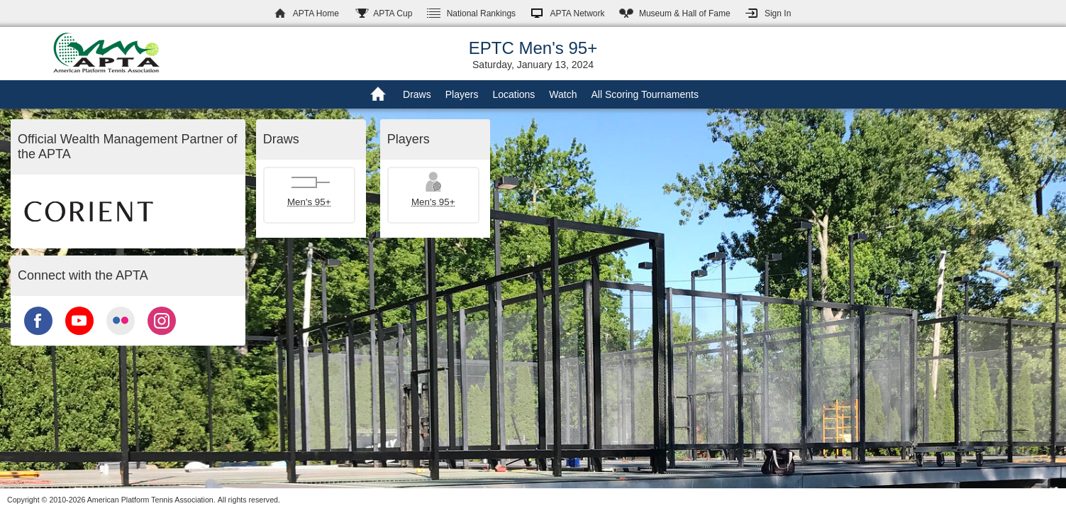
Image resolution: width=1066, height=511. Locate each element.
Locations (513, 94)
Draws (417, 94)
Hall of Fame (685, 13)
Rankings (481, 13)
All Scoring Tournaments (644, 94)
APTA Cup (392, 13)
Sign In (778, 13)
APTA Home (316, 13)
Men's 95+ (309, 202)
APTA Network (577, 13)
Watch (563, 94)
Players (462, 94)
